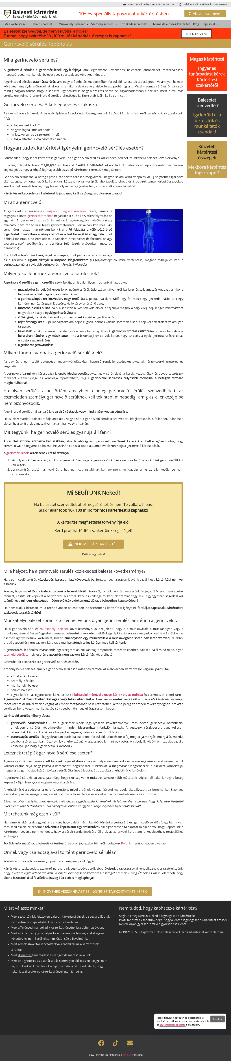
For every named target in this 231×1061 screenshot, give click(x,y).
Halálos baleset (44, 24)
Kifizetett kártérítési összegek (207, 152)
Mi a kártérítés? (17, 24)
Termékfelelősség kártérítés (171, 24)
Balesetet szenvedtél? (206, 102)
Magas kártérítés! (207, 59)
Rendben (217, 1019)
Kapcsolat (210, 24)
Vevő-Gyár (128, 1054)
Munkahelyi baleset (73, 24)
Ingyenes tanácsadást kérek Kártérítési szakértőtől (207, 76)
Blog (196, 24)
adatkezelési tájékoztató (173, 1024)
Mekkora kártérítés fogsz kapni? (207, 170)
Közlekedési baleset (135, 24)
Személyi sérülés (104, 24)
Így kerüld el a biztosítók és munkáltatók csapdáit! (207, 123)
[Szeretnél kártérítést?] (172, 983)
